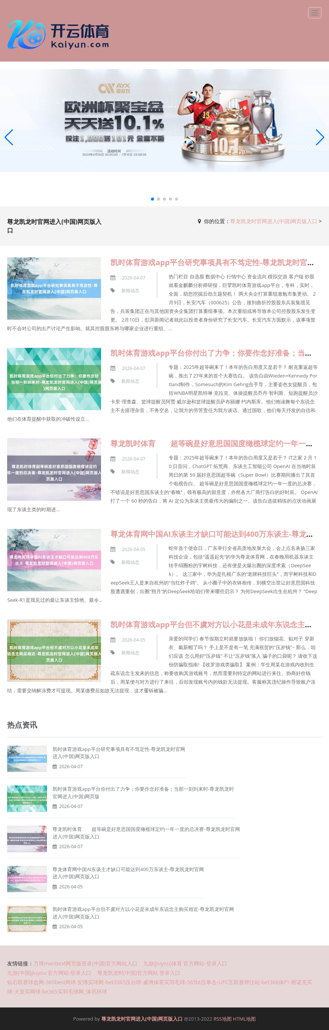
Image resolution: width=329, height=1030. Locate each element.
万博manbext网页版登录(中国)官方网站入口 (85, 963)
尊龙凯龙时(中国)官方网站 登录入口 (139, 972)
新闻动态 (130, 290)
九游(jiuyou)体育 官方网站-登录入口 (185, 963)
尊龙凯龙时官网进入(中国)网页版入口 (273, 221)
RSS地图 (222, 1018)
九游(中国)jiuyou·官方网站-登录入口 (49, 972)
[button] (320, 138)
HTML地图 (244, 1018)
